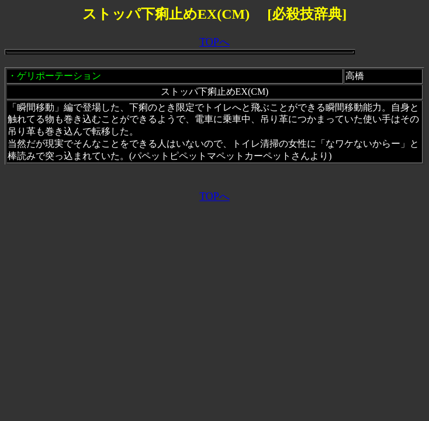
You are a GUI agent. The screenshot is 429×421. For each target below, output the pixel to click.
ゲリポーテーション (59, 76)
